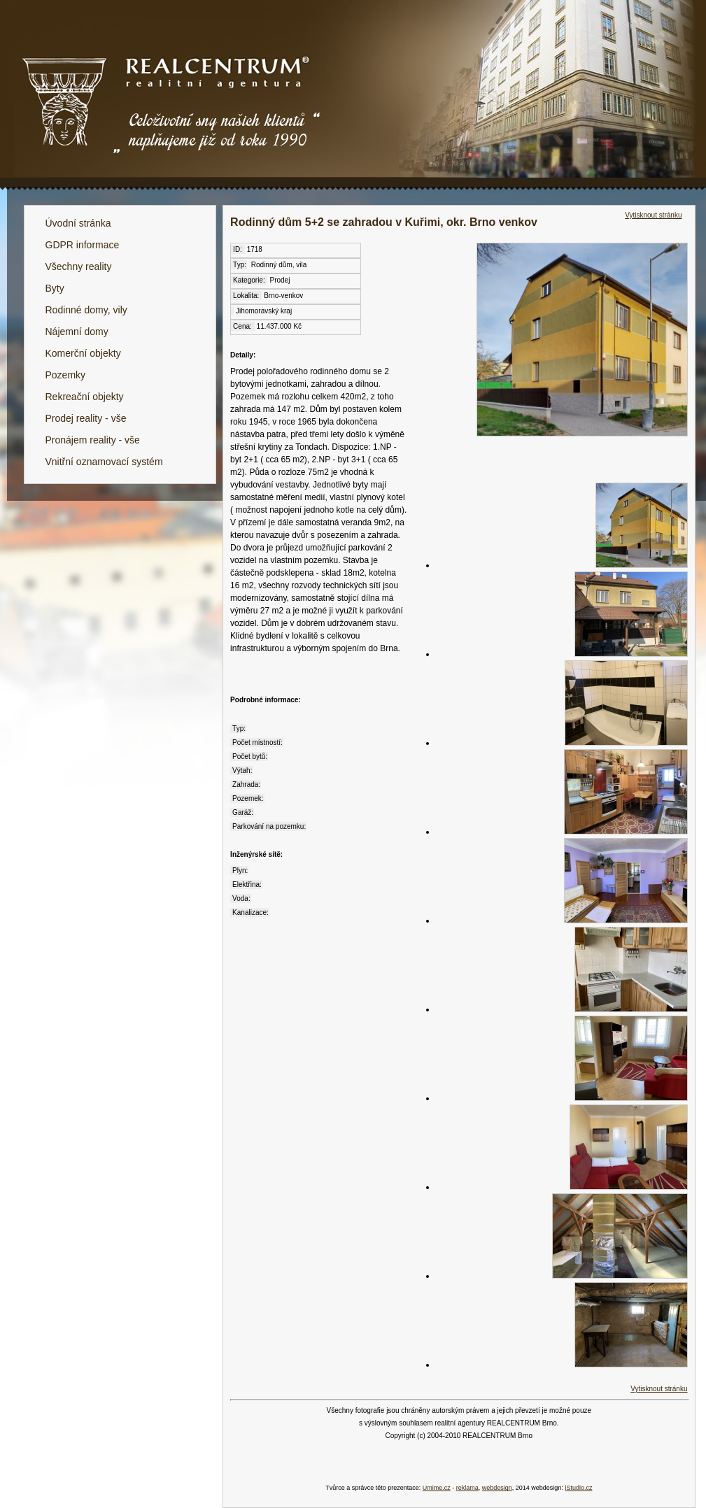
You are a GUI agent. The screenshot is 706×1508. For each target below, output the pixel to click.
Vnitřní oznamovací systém (104, 461)
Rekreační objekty (84, 396)
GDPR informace (82, 244)
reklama (467, 1487)
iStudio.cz (578, 1487)
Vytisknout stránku (653, 215)
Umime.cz (437, 1487)
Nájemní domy (76, 331)
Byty (54, 288)
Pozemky (65, 374)
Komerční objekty (83, 353)
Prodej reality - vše (86, 418)
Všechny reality (78, 266)
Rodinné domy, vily (86, 309)
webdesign (497, 1487)
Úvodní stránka (78, 223)
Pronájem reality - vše (92, 440)
